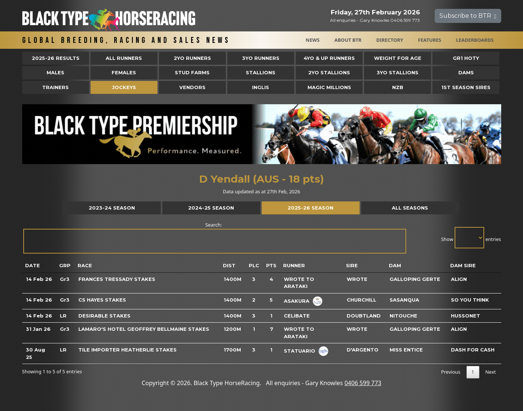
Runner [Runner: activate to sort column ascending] (294, 265)
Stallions (260, 72)
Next (490, 371)
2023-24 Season (112, 208)
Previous (450, 371)
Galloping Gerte (415, 279)
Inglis (260, 87)
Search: (214, 237)
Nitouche (403, 316)
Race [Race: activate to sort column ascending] (85, 265)
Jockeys (124, 87)
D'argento (362, 350)
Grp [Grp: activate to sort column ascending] (65, 265)
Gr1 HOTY (466, 58)
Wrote (357, 279)
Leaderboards (475, 40)
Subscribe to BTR (467, 15)
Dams (466, 72)
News (313, 40)
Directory (389, 40)
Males (55, 72)
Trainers (55, 87)
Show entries (471, 237)
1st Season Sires (465, 87)
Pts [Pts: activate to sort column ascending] (271, 265)
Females (124, 72)
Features (429, 40)
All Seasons (410, 208)
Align (459, 279)
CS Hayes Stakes (102, 300)
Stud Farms (192, 72)
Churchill (361, 300)
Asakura (296, 300)
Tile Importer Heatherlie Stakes (127, 350)
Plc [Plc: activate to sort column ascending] (254, 265)
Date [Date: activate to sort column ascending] (32, 265)
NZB (397, 87)
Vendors (192, 87)
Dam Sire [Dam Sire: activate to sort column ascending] (463, 265)
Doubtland (364, 316)
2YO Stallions (329, 72)
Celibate (297, 316)
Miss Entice (406, 350)
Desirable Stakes (104, 316)
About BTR (347, 40)
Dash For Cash (473, 350)
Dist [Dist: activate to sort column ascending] (229, 265)
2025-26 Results (55, 58)
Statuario (299, 351)
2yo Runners (192, 58)
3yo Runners (260, 58)
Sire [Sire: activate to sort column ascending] (352, 265)
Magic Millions (329, 87)
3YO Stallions (397, 72)
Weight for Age (397, 58)
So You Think (470, 300)
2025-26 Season (310, 208)
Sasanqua (404, 300)
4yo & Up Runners (329, 58)
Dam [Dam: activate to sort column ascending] (395, 265)
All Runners (124, 58)
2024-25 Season (211, 208)
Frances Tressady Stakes (116, 279)
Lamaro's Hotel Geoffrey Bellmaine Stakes (143, 329)
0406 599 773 (362, 383)
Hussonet (465, 316)
